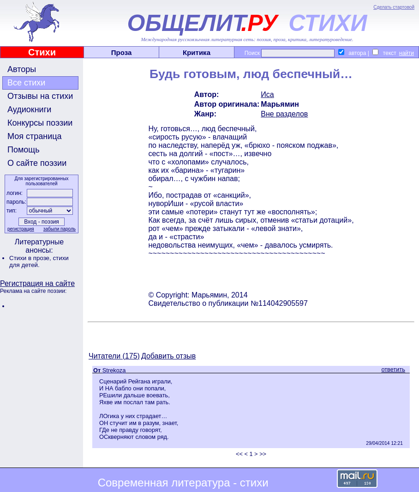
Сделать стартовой (393, 7)
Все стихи (26, 82)
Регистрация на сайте (37, 283)
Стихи (42, 52)
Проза (121, 52)
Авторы (21, 69)
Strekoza (114, 370)
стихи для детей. (39, 261)
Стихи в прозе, (31, 258)
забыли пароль (59, 228)
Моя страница (34, 136)
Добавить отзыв (168, 356)
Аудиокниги (29, 109)
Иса (267, 94)
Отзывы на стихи (40, 96)
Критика (196, 52)
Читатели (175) (114, 356)
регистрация (20, 228)
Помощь (23, 149)
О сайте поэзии (36, 163)
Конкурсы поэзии (39, 123)
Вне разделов (284, 114)
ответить (393, 369)
